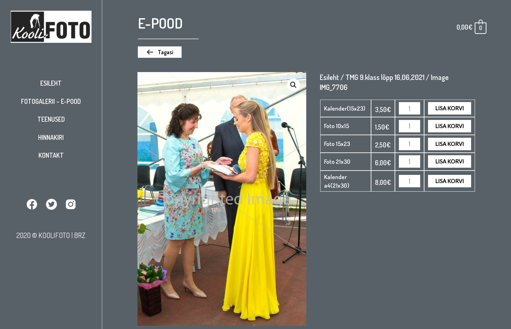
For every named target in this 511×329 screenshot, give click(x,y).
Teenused (51, 119)
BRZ (79, 235)
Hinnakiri (51, 137)
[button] (160, 52)
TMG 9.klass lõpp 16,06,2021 (384, 77)
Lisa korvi (449, 108)
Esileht (51, 83)
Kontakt (51, 155)
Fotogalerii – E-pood (51, 101)
